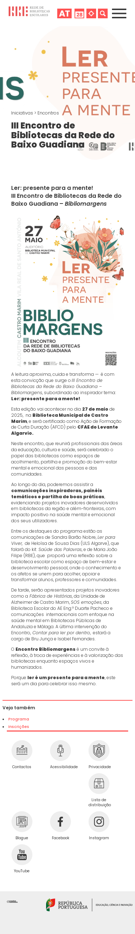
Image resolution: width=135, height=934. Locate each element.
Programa (18, 719)
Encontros (48, 113)
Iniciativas (22, 113)
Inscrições (18, 726)
